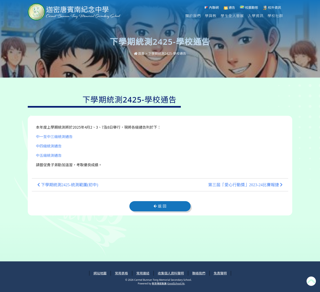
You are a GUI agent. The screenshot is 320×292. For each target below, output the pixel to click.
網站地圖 (100, 273)
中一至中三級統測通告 (54, 136)
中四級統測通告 (49, 145)
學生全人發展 (232, 15)
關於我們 (193, 15)
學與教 (211, 15)
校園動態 (249, 7)
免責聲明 (220, 273)
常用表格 (121, 273)
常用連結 (142, 273)
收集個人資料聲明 (171, 273)
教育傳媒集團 (159, 283)
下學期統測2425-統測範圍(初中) (67, 185)
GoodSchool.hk (175, 283)
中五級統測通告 (49, 155)
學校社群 (275, 15)
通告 (229, 7)
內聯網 (211, 7)
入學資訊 (255, 15)
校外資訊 (272, 7)
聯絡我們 (198, 273)
